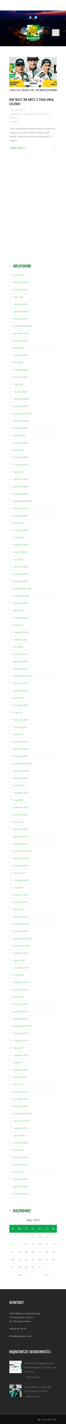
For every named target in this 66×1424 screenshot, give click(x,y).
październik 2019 (23, 851)
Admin (14, 121)
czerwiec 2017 (21, 1055)
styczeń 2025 (20, 391)
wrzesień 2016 (21, 1120)
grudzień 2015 (21, 1186)
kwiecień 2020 (21, 807)
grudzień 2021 (21, 661)
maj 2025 (18, 362)
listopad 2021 (21, 668)
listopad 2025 (21, 318)
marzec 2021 (20, 727)
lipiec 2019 (19, 872)
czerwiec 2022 (21, 617)
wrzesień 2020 (21, 770)
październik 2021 (23, 676)
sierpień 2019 (21, 865)
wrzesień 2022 (21, 595)
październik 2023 (23, 501)
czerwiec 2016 (21, 1142)
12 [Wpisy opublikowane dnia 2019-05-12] (53, 1244)
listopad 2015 (21, 1193)
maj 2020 (18, 800)
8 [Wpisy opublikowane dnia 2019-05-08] (26, 1244)
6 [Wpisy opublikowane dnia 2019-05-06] (12, 1244)
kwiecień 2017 (21, 1069)
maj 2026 (18, 275)
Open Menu (55, 32)
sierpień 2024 (21, 428)
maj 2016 (18, 1150)
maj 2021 (18, 712)
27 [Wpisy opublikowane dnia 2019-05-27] (12, 1267)
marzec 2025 (20, 377)
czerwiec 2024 (21, 442)
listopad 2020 (21, 756)
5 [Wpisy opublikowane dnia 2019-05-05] (53, 1236)
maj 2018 (18, 975)
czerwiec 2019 (21, 880)
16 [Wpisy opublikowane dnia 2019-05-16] (33, 1251)
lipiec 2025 (19, 347)
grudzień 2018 (21, 924)
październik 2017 (23, 1026)
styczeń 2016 (20, 1179)
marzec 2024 (20, 464)
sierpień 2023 (21, 515)
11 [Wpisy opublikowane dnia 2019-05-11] (46, 1244)
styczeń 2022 (20, 654)
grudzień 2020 (21, 749)
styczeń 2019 (20, 916)
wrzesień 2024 (21, 420)
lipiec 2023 (19, 522)
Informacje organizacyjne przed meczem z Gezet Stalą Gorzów (40, 1367)
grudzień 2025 (21, 311)
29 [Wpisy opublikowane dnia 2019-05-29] (26, 1267)
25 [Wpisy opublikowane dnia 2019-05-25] (46, 1259)
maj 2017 (18, 1062)
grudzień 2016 (21, 1099)
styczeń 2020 (20, 829)
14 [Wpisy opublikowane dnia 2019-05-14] (19, 1251)
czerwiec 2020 (21, 792)
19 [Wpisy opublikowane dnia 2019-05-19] (53, 1251)
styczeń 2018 (20, 1004)
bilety (40, 114)
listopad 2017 (21, 1018)
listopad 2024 (21, 406)
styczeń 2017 (20, 1091)
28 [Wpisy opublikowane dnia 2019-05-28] (19, 1267)
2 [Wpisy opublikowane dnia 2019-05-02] (33, 1236)
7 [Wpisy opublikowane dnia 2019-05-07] (19, 1244)
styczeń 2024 (20, 479)
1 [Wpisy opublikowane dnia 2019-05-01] (26, 1236)
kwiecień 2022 (21, 632)
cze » (46, 1274)
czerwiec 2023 (21, 530)
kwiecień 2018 (21, 982)
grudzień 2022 (21, 574)
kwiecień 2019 (21, 894)
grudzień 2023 (21, 486)
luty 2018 (18, 996)
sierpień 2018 (21, 953)
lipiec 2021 (19, 697)
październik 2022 (23, 588)
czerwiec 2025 (21, 355)
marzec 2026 (20, 289)
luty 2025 (18, 384)
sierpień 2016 (21, 1128)
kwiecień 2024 (21, 457)
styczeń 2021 (20, 741)
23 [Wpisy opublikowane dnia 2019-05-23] (33, 1259)
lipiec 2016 (19, 1135)
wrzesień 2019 (21, 858)
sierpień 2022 (21, 603)
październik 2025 (23, 326)
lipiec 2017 (19, 1047)
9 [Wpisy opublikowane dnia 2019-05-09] (33, 1244)
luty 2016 (18, 1171)
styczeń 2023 (20, 566)
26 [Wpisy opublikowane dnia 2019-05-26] (53, 1259)
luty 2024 (18, 471)
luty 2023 (18, 559)
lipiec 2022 (19, 610)
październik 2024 (23, 413)
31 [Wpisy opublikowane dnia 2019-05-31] (40, 1267)
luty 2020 (18, 821)
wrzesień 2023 (21, 508)
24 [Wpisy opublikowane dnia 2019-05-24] (40, 1259)
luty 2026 (18, 296)
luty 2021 (18, 734)
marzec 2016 (20, 1164)
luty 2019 (18, 909)
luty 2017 (18, 1084)
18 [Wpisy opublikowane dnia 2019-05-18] (46, 1251)
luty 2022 (18, 646)
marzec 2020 (20, 814)
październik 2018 (23, 938)
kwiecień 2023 (21, 544)
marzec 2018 (20, 989)
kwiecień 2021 (21, 719)
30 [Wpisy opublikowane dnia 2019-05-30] (33, 1267)
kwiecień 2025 (21, 369)
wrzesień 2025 (21, 333)
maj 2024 (18, 450)
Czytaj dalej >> (17, 147)
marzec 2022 (20, 639)
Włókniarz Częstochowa (24, 114)
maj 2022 (18, 625)
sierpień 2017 (21, 1040)
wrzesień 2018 (21, 945)
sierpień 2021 (21, 690)
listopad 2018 (21, 931)
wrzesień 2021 (21, 683)
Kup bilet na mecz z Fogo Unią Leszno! (31, 101)
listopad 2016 (21, 1106)
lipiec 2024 (19, 435)
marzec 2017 (20, 1077)
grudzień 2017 (21, 1011)
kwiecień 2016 (21, 1157)
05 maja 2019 (18, 109)
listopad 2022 (21, 581)
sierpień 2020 (21, 778)
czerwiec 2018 (21, 967)
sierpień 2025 (21, 340)
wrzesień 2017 (21, 1033)
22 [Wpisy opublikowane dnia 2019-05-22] (26, 1259)
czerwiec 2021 (21, 705)
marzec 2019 (20, 902)
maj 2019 (18, 887)
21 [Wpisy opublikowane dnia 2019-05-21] (19, 1259)
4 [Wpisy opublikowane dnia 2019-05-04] (46, 1236)
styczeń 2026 (20, 304)
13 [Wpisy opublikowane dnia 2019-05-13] (12, 1251)
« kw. (19, 1274)
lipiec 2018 (19, 960)
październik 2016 (23, 1113)
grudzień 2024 (21, 399)
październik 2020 (23, 763)
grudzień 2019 (21, 836)
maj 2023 (18, 537)
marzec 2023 (20, 552)
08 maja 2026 (33, 1377)
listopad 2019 (21, 843)
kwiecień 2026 (21, 282)
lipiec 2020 (19, 785)
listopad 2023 (21, 493)
